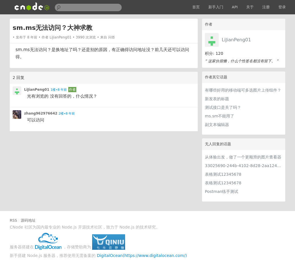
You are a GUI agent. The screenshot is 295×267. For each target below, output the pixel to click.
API (235, 7)
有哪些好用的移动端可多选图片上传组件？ (243, 90)
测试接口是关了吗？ (223, 107)
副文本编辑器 (217, 124)
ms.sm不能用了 (219, 116)
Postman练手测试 (221, 191)
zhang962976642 (40, 113)
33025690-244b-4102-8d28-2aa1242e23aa (243, 165)
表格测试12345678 (223, 174)
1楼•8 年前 (59, 90)
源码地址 (28, 220)
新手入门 (215, 7)
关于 (250, 7)
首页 (196, 7)
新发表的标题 (217, 98)
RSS (13, 220)
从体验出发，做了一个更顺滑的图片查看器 (243, 157)
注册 (266, 7)
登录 (282, 7)
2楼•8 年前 (67, 113)
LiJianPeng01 (236, 39)
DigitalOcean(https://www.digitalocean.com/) (142, 255)
